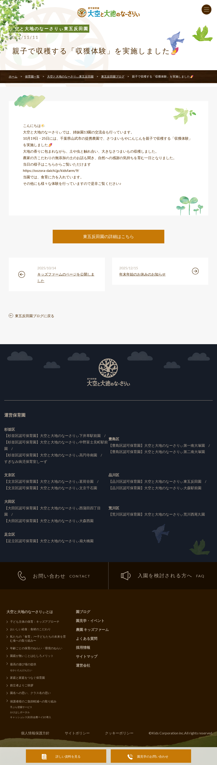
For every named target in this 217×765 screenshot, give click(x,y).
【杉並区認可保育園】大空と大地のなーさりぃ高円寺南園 (50, 455)
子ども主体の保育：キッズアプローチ (34, 621)
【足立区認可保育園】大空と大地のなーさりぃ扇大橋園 (49, 541)
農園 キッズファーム (92, 629)
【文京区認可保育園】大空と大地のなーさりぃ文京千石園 (50, 488)
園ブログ (83, 611)
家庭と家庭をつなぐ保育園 (27, 677)
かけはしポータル (20, 712)
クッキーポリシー (119, 733)
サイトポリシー (77, 733)
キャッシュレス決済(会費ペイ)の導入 (30, 717)
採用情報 (83, 647)
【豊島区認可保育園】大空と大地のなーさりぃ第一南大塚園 (156, 445)
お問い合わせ (54, 575)
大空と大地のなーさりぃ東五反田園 (70, 76)
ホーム (13, 76)
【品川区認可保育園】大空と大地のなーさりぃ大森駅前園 (154, 488)
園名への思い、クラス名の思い (30, 693)
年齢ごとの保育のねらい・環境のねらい (36, 648)
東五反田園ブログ (112, 76)
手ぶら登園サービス (21, 707)
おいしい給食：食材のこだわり (30, 629)
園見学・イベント (90, 620)
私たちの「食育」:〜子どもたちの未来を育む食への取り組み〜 (38, 638)
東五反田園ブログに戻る (34, 316)
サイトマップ (86, 656)
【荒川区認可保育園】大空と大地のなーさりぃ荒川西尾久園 (156, 514)
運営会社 (83, 665)
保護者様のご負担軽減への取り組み (33, 701)
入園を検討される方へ (162, 575)
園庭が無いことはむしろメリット (32, 656)
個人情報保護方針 (35, 733)
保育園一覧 (32, 76)
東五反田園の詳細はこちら (108, 236)
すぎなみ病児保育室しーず (25, 461)
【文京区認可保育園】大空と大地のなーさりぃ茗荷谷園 (49, 481)
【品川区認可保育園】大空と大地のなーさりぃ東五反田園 (154, 481)
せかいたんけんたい (21, 670)
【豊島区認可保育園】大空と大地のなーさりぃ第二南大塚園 (156, 451)
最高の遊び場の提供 (23, 664)
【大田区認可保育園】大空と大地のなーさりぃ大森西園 (49, 520)
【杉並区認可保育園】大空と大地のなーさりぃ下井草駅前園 (52, 435)
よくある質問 (86, 638)
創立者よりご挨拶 (21, 685)
